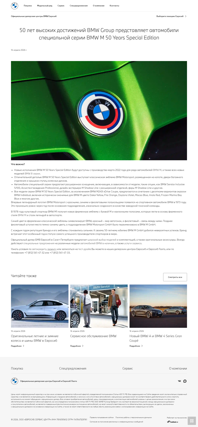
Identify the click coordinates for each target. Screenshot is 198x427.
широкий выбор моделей (102, 239)
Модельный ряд (44, 5)
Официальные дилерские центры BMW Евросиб (34, 16)
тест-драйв (84, 249)
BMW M (22, 215)
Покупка (28, 5)
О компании (98, 5)
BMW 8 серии (32, 173)
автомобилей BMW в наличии (97, 243)
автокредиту (39, 249)
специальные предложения (38, 243)
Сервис (61, 5)
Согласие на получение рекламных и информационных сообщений (116, 422)
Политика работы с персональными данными (134, 417)
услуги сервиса (132, 243)
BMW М (157, 170)
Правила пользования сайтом (102, 417)
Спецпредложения (79, 5)
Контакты (114, 5)
